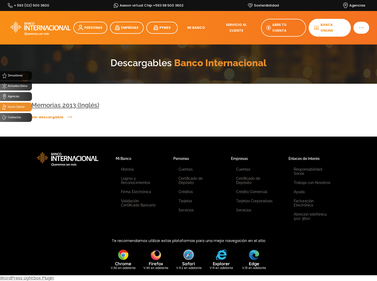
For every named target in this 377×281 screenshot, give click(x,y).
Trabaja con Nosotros (312, 183)
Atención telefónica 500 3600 (310, 216)
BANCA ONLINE (323, 28)
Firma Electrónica (136, 192)
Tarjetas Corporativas (254, 201)
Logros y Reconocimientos (135, 180)
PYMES (162, 27)
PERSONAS (90, 28)
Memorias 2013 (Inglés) (65, 105)
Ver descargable (47, 117)
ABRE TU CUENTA (276, 28)
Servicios (186, 210)
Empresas (239, 158)
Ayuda (299, 192)
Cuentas (186, 169)
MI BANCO (196, 27)
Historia (127, 169)
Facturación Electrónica (304, 203)
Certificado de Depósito (191, 180)
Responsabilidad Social (308, 171)
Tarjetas (185, 201)
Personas (181, 158)
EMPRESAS (126, 27)
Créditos (186, 192)
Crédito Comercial (251, 192)
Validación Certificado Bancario (138, 203)
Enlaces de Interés (304, 158)
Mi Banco (123, 158)
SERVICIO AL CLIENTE (236, 28)
